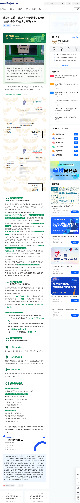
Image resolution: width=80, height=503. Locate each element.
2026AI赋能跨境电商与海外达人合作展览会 (65, 236)
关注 (73, 37)
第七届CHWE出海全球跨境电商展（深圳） (65, 309)
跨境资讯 (3, 9)
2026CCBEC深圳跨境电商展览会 (62, 206)
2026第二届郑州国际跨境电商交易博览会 (64, 297)
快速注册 (76, 3)
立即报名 (75, 212)
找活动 (12, 9)
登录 (68, 3)
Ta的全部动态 (65, 65)
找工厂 (20, 9)
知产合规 (6, 25)
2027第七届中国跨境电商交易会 (61, 266)
